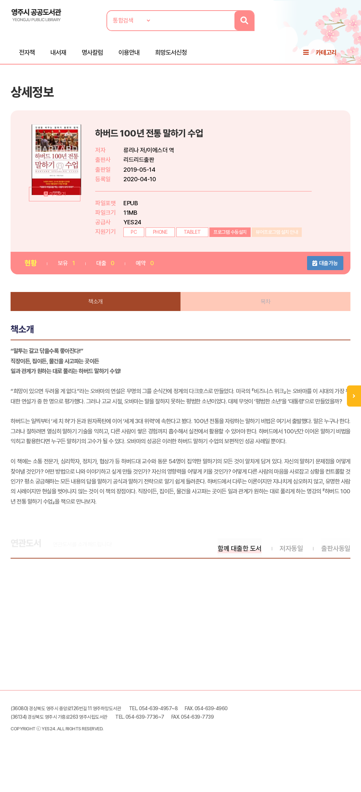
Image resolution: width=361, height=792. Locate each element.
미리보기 (60, 208)
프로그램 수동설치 (230, 234)
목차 (265, 303)
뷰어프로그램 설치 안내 (277, 234)
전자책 (27, 53)
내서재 (58, 53)
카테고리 (326, 53)
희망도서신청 (171, 53)
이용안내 (129, 53)
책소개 (96, 303)
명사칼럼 (92, 53)
